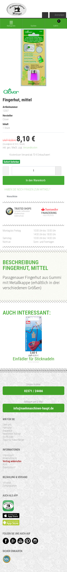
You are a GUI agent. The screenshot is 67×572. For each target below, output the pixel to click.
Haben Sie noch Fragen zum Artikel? (26, 189)
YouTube (20, 541)
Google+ (13, 541)
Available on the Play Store (11, 522)
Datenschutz (9, 467)
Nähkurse (7, 427)
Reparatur (7, 430)
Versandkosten (30, 147)
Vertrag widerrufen (12, 461)
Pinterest (28, 541)
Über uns (7, 424)
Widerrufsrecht (10, 458)
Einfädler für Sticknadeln (33, 358)
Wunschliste (10, 196)
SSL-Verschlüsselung (7, 559)
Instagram (35, 541)
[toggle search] (33, 23)
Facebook (6, 541)
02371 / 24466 (33, 391)
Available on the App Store (11, 515)
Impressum (8, 455)
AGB (5, 464)
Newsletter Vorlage (12, 433)
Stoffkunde (8, 436)
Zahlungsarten (10, 485)
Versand (7, 482)
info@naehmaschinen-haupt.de (33, 408)
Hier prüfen (47, 215)
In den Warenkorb (34, 180)
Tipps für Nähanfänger (13, 439)
